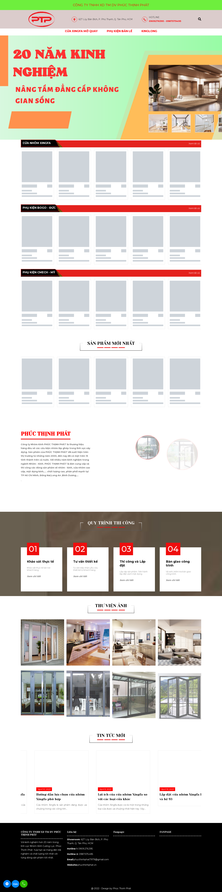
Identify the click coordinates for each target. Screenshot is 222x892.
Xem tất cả (194, 143)
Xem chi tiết (34, 576)
